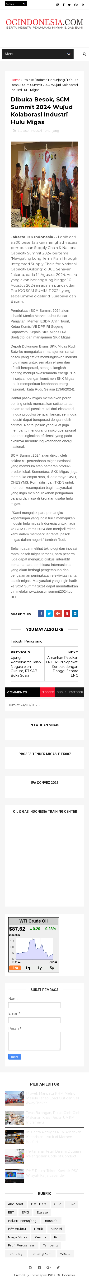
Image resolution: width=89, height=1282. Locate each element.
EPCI (25, 1213)
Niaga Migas (17, 1238)
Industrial (51, 1222)
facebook (76, 693)
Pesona (40, 1238)
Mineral (56, 1230)
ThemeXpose (38, 1276)
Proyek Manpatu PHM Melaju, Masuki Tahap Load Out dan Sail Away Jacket (52, 1099)
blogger (47, 693)
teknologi (15, 1254)
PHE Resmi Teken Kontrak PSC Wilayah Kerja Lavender (52, 1174)
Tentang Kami (41, 1254)
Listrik (38, 1230)
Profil (58, 1238)
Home (15, 80)
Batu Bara (38, 1205)
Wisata (65, 1254)
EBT (11, 1213)
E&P (72, 1205)
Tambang (50, 1246)
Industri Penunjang (50, 80)
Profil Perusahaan (21, 1246)
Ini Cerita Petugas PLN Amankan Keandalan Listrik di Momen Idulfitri (53, 1138)
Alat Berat (15, 1205)
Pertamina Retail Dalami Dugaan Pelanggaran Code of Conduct (53, 1155)
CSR (57, 1205)
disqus (61, 693)
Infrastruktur (17, 1230)
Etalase (28, 80)
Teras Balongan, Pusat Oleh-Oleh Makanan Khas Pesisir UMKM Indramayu (53, 1118)
